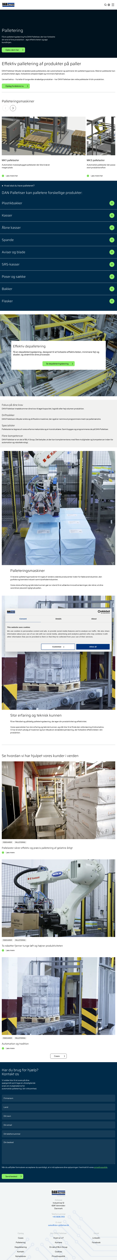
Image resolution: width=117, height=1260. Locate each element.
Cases (54, 1056)
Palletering (21, 1243)
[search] (105, 5)
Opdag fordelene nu (15, 86)
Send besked (12, 1177)
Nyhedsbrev (20, 1257)
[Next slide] (13, 108)
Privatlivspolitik (58, 1257)
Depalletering (21, 1248)
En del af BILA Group (58, 1248)
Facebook (96, 1243)
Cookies (58, 1252)
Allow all (93, 647)
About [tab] (94, 619)
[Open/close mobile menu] (113, 5)
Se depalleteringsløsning (57, 364)
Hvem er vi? (58, 1238)
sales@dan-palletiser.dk (58, 1226)
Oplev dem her (13, 49)
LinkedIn (96, 1238)
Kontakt (20, 1252)
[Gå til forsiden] (8, 4)
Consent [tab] (23, 619)
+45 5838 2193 (58, 1217)
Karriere (58, 1243)
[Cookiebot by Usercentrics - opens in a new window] (99, 612)
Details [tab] (58, 619)
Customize (58, 647)
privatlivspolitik (100, 1167)
